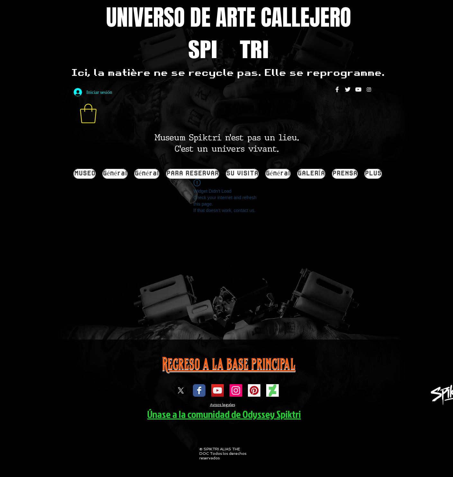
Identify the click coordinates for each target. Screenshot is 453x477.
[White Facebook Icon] (337, 89)
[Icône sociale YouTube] (217, 390)
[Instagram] (369, 89)
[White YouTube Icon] (358, 89)
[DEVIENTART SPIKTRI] (272, 390)
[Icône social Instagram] (236, 390)
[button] (88, 113)
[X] (181, 390)
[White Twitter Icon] (347, 89)
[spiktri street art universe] (254, 390)
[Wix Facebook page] (199, 390)
